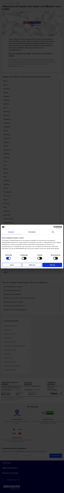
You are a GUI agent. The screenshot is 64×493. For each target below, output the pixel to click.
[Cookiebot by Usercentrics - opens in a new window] (55, 227)
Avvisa (12, 265)
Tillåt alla (52, 265)
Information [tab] (32, 232)
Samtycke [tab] (11, 232)
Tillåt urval (32, 265)
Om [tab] (53, 232)
